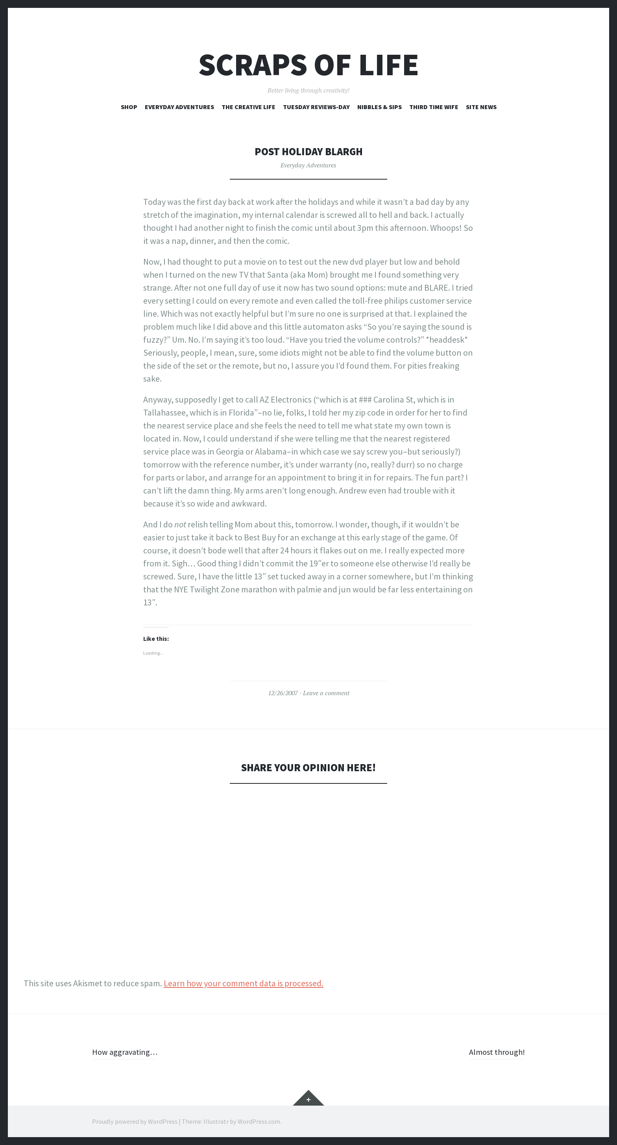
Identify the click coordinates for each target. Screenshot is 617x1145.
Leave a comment (326, 692)
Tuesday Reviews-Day (316, 107)
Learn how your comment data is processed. (243, 983)
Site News (481, 107)
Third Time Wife (433, 107)
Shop (129, 107)
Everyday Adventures (179, 107)
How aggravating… (126, 1051)
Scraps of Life (308, 64)
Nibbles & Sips (379, 107)
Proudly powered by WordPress (134, 1121)
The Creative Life (248, 107)
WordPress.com (259, 1121)
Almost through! (495, 1051)
